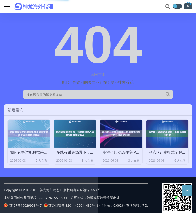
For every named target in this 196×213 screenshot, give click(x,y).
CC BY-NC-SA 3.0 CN (54, 197)
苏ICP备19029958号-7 (23, 205)
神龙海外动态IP (51, 190)
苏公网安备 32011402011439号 (69, 205)
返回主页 (98, 74)
